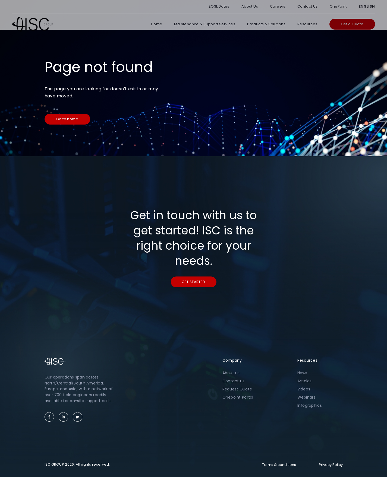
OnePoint (338, 6)
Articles (304, 381)
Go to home (67, 119)
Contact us (233, 381)
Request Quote (237, 389)
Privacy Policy (331, 464)
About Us (249, 6)
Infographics (309, 405)
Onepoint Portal (237, 397)
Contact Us (307, 6)
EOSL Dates (219, 6)
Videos (303, 389)
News (302, 373)
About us (231, 373)
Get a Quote (352, 24)
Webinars (306, 397)
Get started (193, 281)
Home (156, 24)
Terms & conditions (279, 464)
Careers (277, 6)
